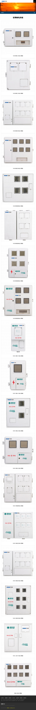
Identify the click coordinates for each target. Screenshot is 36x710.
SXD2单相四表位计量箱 (18, 206)
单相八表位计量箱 (18, 693)
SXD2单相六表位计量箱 (18, 130)
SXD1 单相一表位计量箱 (18, 355)
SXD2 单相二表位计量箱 (18, 430)
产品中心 (2, 12)
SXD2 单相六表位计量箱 (18, 543)
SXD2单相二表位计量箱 (18, 55)
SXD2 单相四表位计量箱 (18, 505)
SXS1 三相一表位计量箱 (18, 655)
